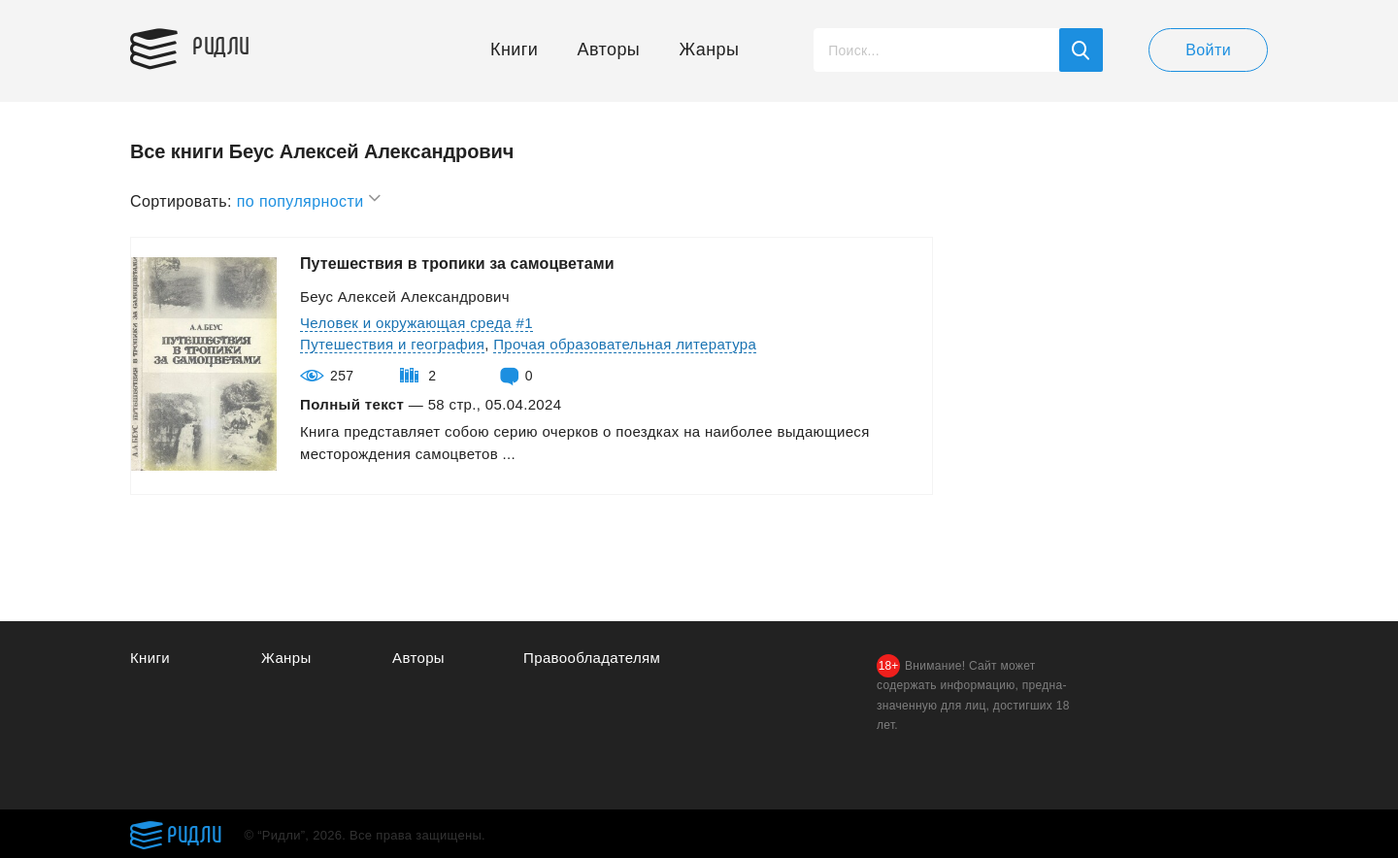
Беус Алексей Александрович (405, 296)
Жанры (710, 49)
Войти (1208, 50)
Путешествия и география (392, 344)
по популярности (310, 198)
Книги (514, 49)
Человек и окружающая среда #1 (416, 322)
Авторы (609, 49)
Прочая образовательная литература (624, 344)
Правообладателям (591, 657)
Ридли (221, 44)
